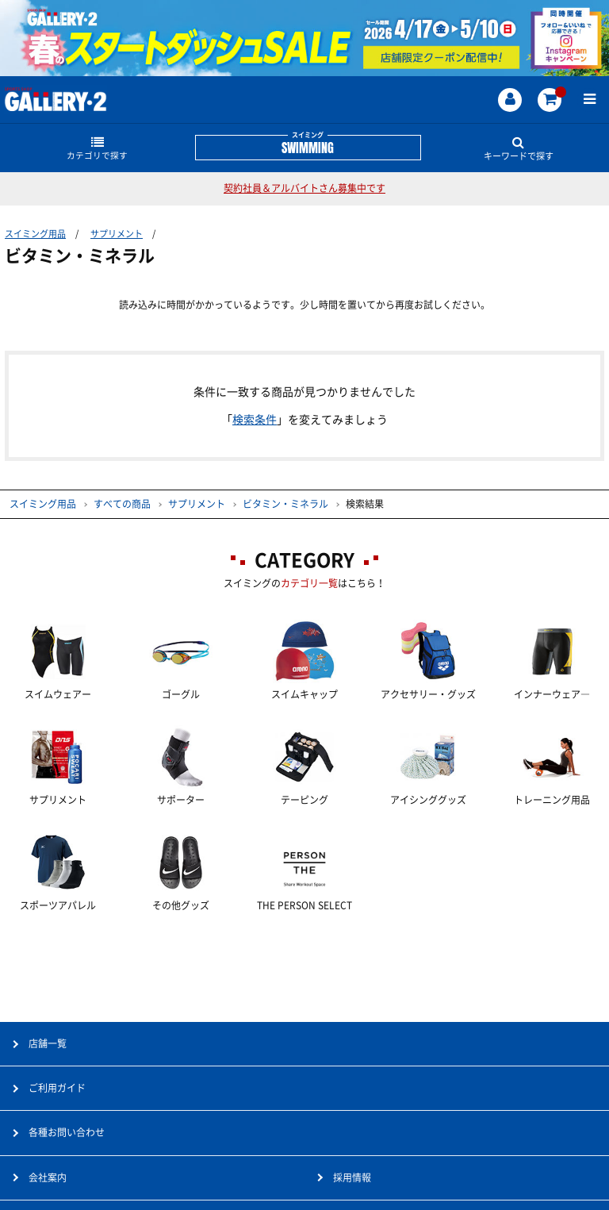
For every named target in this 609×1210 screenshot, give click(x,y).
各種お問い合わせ (67, 1132)
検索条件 (254, 419)
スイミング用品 (35, 233)
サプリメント (116, 233)
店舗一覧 (48, 1043)
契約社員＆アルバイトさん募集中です (304, 188)
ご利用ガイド (57, 1088)
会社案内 (48, 1177)
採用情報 (352, 1177)
